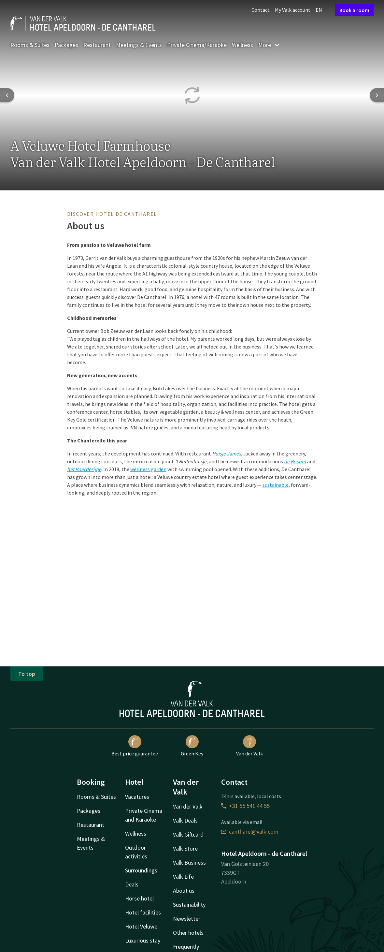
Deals (131, 884)
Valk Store (185, 848)
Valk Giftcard (188, 834)
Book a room (354, 10)
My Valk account (292, 10)
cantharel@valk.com (249, 831)
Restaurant (97, 45)
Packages (66, 45)
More (269, 45)
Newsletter (186, 918)
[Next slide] (377, 95)
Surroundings (141, 870)
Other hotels (188, 932)
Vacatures (137, 796)
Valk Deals (185, 820)
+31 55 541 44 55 (245, 806)
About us (183, 890)
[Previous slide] (7, 95)
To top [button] (26, 673)
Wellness (242, 45)
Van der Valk (249, 746)
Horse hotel (139, 898)
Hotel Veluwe (141, 926)
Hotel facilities (143, 912)
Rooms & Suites (30, 45)
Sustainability (189, 904)
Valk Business (189, 862)
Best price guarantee (134, 746)
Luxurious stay (142, 940)
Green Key (192, 746)
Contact (260, 10)
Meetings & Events (139, 45)
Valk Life (183, 876)
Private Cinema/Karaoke (197, 45)
